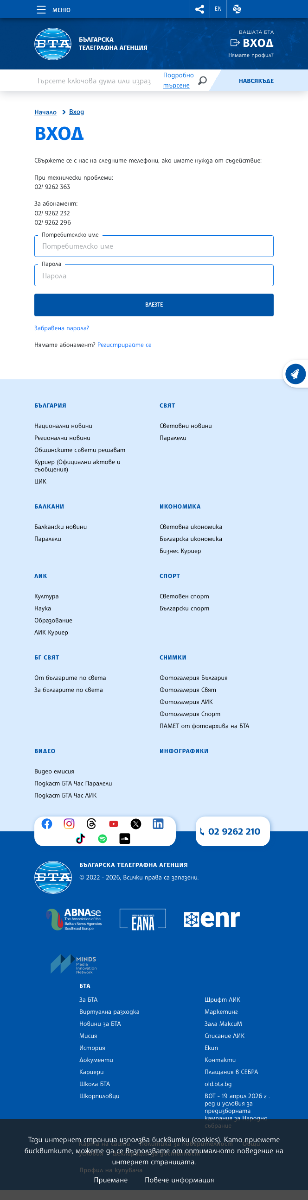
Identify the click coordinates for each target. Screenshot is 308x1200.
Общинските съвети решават (79, 450)
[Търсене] (202, 80)
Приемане (111, 1179)
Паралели (173, 438)
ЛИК (40, 576)
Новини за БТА (100, 1024)
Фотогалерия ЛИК (186, 702)
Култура (46, 596)
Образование (53, 620)
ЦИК (40, 481)
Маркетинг (221, 1012)
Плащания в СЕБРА (231, 1072)
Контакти (220, 1060)
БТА (84, 986)
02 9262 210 (234, 831)
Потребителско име (70, 235)
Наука (42, 608)
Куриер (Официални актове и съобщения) (77, 466)
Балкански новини (60, 527)
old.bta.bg (218, 1084)
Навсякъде (256, 81)
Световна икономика (191, 527)
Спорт (170, 576)
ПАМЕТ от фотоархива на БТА (204, 726)
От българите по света (70, 678)
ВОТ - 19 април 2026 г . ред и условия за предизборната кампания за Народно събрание (237, 1111)
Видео (45, 751)
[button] (200, 9)
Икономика (180, 506)
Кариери (91, 1072)
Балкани (49, 506)
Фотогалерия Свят (188, 690)
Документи (96, 1060)
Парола (51, 264)
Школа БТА (94, 1084)
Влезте (154, 304)
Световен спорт (184, 596)
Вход (258, 43)
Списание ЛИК (224, 1036)
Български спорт (184, 608)
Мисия (88, 1036)
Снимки (173, 657)
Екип (211, 1048)
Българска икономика (191, 539)
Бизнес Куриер (180, 551)
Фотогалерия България (194, 678)
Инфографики (184, 751)
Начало (45, 112)
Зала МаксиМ (223, 1024)
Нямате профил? (251, 54)
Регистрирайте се (124, 345)
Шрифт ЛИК (222, 1000)
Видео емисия (54, 771)
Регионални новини (62, 438)
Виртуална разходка (109, 1012)
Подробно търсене (178, 80)
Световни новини (186, 426)
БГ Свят (46, 657)
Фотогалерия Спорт (190, 714)
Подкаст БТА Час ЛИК (65, 795)
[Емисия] (224, 80)
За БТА (88, 1000)
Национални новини (63, 426)
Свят (167, 405)
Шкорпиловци (99, 1096)
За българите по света (68, 690)
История (92, 1048)
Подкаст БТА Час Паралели (73, 783)
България (50, 405)
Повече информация (179, 1179)
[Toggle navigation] (53, 8)
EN (218, 9)
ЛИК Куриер (51, 632)
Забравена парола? (61, 328)
